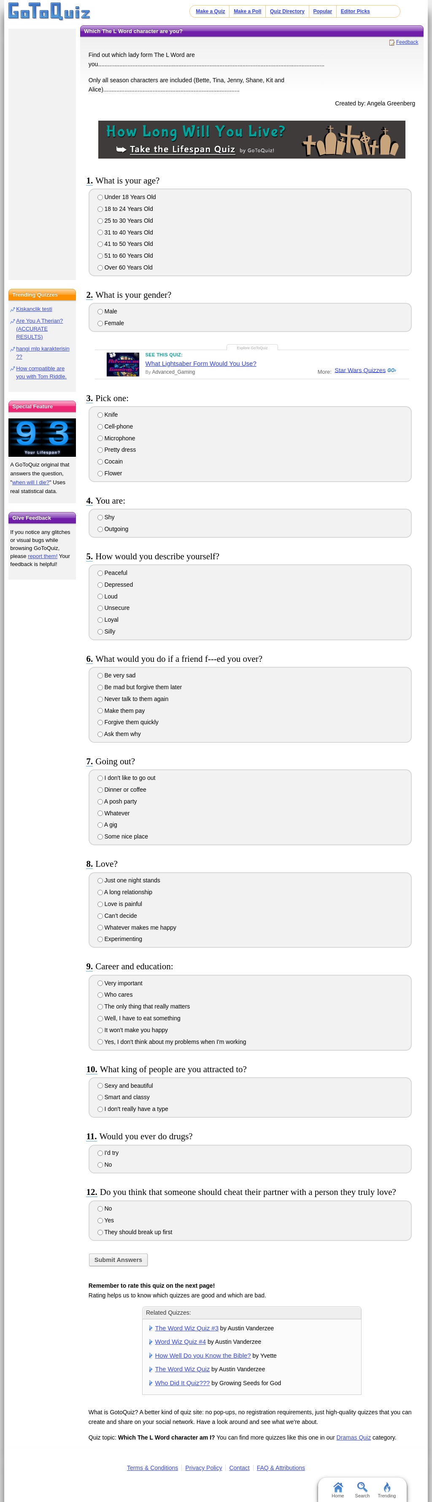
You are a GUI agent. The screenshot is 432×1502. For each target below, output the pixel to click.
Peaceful (112, 572)
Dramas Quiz (354, 1437)
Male (107, 311)
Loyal (108, 619)
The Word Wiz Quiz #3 (187, 1328)
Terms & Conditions (152, 1467)
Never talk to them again (133, 699)
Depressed (115, 584)
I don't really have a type (132, 1109)
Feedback (407, 42)
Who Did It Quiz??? (182, 1382)
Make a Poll (247, 11)
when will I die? (30, 482)
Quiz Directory (287, 11)
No (104, 1164)
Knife (107, 414)
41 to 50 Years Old (125, 243)
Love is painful (119, 904)
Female (110, 323)
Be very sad (116, 675)
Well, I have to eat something (139, 1018)
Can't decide (117, 915)
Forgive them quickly (128, 722)
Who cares (115, 994)
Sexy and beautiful (125, 1085)
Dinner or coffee (121, 789)
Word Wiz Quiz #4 (180, 1341)
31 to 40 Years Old (125, 232)
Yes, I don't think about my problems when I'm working (171, 1041)
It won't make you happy (132, 1030)
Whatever (113, 813)
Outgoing (113, 529)
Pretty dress (116, 449)
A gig (107, 824)
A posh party (117, 801)
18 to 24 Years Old (125, 208)
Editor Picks (355, 11)
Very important (120, 983)
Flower (109, 473)
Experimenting (119, 939)
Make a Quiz (210, 11)
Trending (387, 1490)
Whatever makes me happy (136, 927)
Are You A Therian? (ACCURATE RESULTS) (39, 329)
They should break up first (135, 1232)
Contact (239, 1467)
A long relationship (125, 892)
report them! (42, 556)
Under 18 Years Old (126, 197)
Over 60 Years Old (125, 267)
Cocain (110, 461)
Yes (105, 1220)
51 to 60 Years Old (125, 255)
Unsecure (113, 607)
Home (338, 1490)
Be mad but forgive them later (139, 687)
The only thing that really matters (143, 1006)
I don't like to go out (126, 777)
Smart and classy (123, 1097)
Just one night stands (128, 880)
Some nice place (122, 836)
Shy (106, 517)
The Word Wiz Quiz (182, 1369)
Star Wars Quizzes (359, 370)
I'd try (108, 1152)
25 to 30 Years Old (125, 220)
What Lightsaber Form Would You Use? (201, 363)
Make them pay (121, 710)
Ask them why (119, 734)
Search (362, 1490)
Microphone (116, 438)
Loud (107, 596)
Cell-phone (115, 426)
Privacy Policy (203, 1467)
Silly (106, 631)
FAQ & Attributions (281, 1467)
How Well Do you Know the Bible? (203, 1355)
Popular (322, 11)
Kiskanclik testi (34, 309)
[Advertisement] (42, 151)
